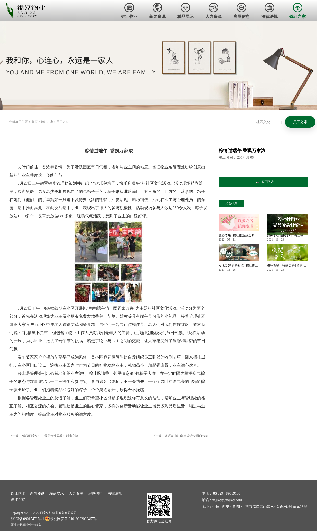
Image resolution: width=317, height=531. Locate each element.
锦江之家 (47, 122)
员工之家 (62, 122)
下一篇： (180, 436)
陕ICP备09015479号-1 (27, 519)
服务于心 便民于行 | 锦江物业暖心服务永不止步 (287, 235)
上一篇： (44, 436)
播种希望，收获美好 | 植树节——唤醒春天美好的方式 (287, 265)
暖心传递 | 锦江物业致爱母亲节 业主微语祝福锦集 (239, 235)
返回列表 (268, 182)
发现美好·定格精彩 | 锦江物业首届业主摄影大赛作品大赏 (239, 265)
